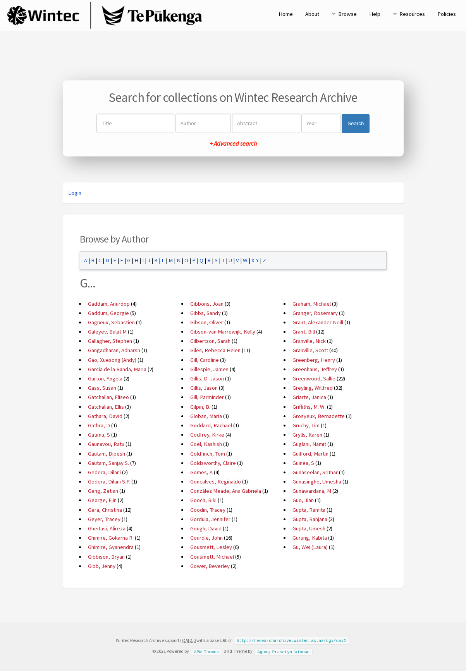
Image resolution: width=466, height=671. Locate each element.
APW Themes (206, 651)
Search (355, 123)
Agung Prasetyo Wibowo (283, 651)
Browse (347, 13)
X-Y (255, 260)
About (312, 13)
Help (374, 13)
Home (286, 13)
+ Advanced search (233, 144)
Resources (412, 13)
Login (74, 192)
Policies (446, 13)
